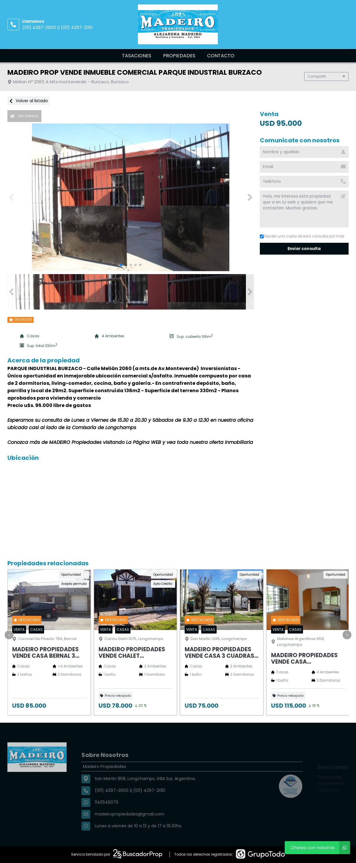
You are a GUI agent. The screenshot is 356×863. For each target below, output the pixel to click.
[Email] (304, 167)
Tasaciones (136, 55)
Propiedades (179, 55)
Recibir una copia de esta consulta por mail (302, 236)
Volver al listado (28, 101)
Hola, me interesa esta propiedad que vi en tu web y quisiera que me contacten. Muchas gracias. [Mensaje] (304, 208)
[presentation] (8, 634)
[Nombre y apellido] (304, 152)
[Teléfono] (304, 182)
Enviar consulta (304, 248)
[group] (133, 197)
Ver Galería (24, 115)
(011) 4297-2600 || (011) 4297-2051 (57, 27)
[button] (250, 197)
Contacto (220, 55)
